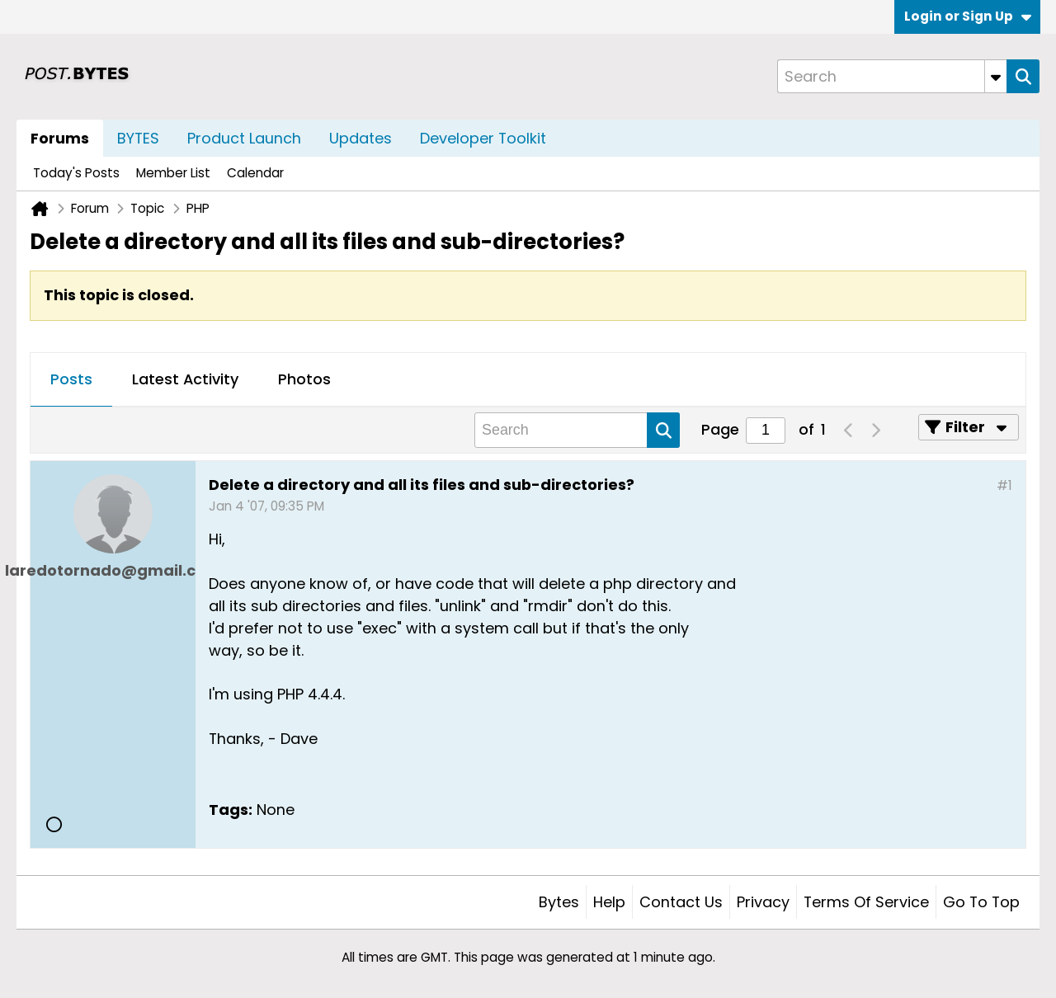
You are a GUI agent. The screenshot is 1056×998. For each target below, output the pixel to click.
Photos (304, 379)
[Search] (891, 76)
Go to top (981, 902)
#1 (1004, 485)
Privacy (763, 902)
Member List (173, 172)
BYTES (138, 138)
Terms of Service (866, 902)
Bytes (559, 902)
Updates (360, 138)
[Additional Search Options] (995, 76)
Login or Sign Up (967, 16)
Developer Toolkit (483, 138)
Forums (60, 138)
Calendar (255, 172)
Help (609, 902)
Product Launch (244, 138)
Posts (71, 379)
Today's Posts (76, 172)
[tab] (71, 380)
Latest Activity (185, 379)
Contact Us (681, 902)
